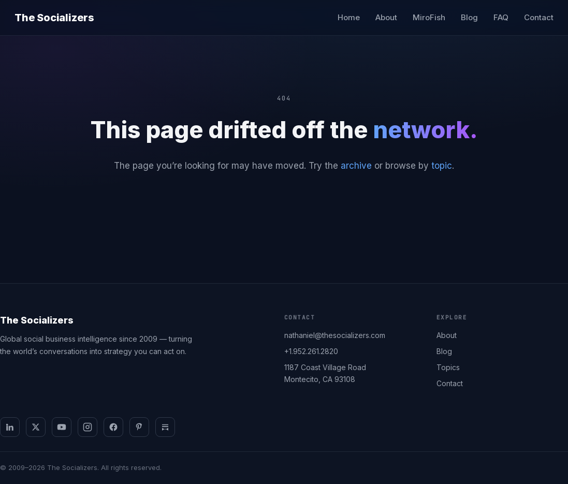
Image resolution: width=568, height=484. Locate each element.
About (386, 17)
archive (356, 165)
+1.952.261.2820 (311, 351)
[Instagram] (87, 427)
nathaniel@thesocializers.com (334, 335)
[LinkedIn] (10, 427)
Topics (448, 367)
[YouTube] (61, 427)
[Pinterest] (139, 427)
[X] (36, 427)
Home (349, 17)
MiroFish (429, 17)
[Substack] (165, 427)
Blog (469, 17)
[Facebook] (113, 427)
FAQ (500, 17)
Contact (539, 17)
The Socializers (54, 17)
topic (441, 165)
